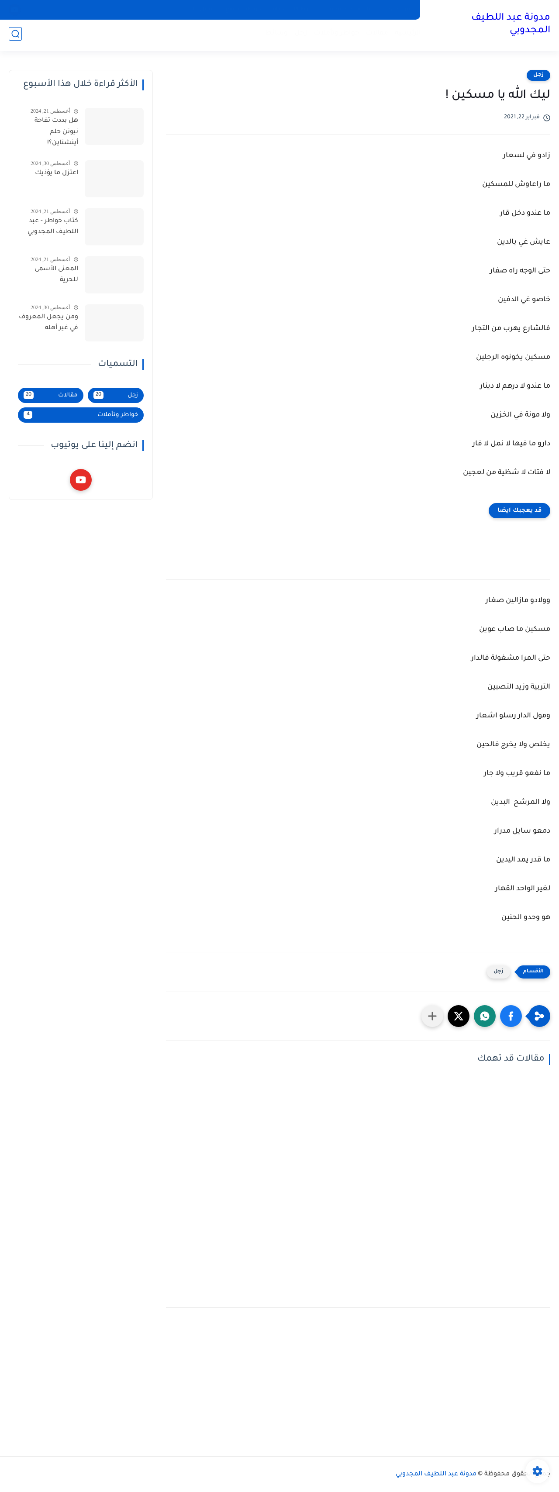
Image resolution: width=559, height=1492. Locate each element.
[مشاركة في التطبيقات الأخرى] (432, 1016)
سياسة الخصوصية (352, 10)
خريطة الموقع (243, 10)
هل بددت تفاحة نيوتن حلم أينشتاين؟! (56, 132)
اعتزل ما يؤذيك (56, 173)
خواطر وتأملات (335, 35)
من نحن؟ (399, 10)
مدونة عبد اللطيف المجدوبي (510, 25)
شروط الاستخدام (295, 10)
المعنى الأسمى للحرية (56, 275)
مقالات (375, 35)
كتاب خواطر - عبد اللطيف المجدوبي (53, 227)
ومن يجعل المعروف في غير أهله (48, 323)
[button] (511, 1016)
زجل (299, 35)
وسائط (274, 35)
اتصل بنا (203, 10)
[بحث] (15, 35)
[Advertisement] (358, 1382)
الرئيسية (406, 35)
